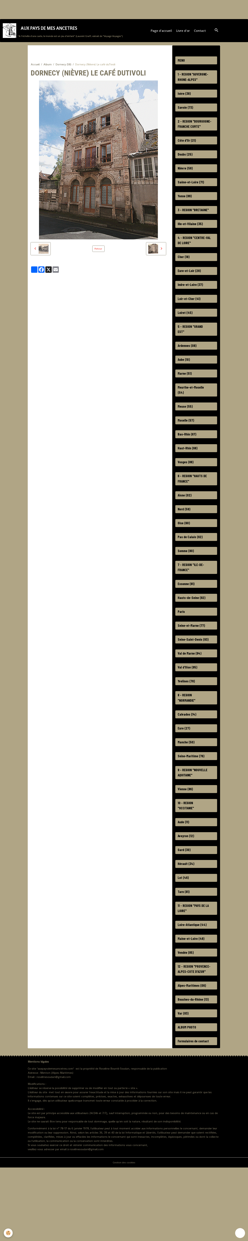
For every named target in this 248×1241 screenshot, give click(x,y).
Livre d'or (183, 33)
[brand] (63, 33)
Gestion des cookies (124, 1236)
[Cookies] (8, 1232)
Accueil (35, 69)
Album (47, 69)
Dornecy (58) (63, 69)
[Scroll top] (240, 1233)
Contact (200, 33)
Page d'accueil (162, 33)
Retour (98, 253)
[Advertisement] (72, 9)
